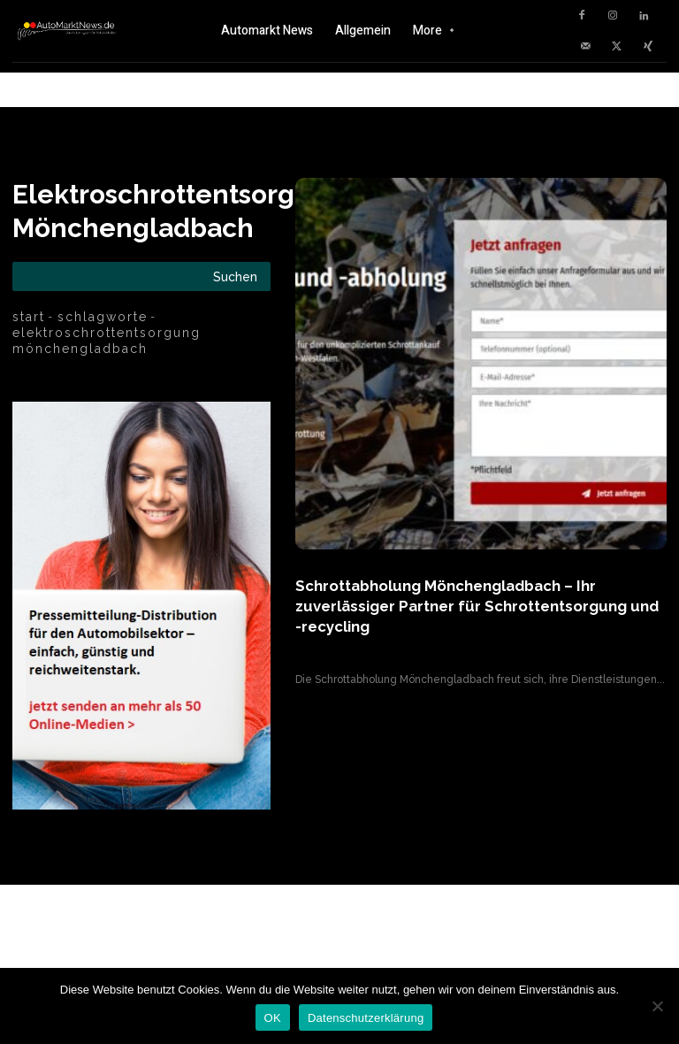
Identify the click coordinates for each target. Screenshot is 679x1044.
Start (28, 317)
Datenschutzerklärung (365, 1018)
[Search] (235, 276)
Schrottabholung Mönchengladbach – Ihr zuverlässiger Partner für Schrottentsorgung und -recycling (478, 605)
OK (272, 1018)
